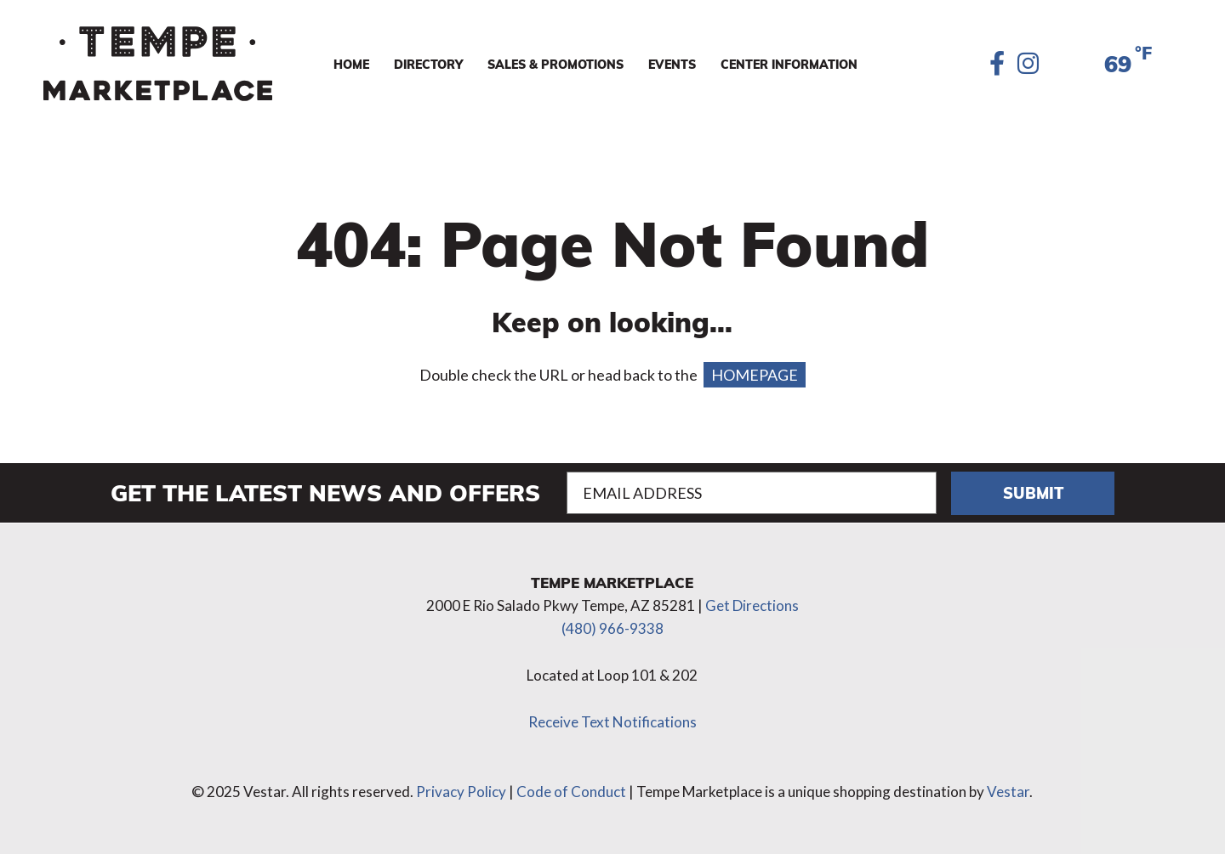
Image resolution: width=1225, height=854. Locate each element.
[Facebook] (997, 64)
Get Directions (752, 605)
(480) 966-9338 (612, 628)
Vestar (1008, 791)
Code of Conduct (571, 791)
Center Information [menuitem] (789, 64)
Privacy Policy (461, 791)
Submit (1033, 492)
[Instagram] (1028, 64)
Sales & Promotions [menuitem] (555, 64)
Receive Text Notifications (612, 722)
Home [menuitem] (351, 64)
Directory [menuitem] (428, 64)
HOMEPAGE (754, 374)
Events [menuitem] (672, 64)
